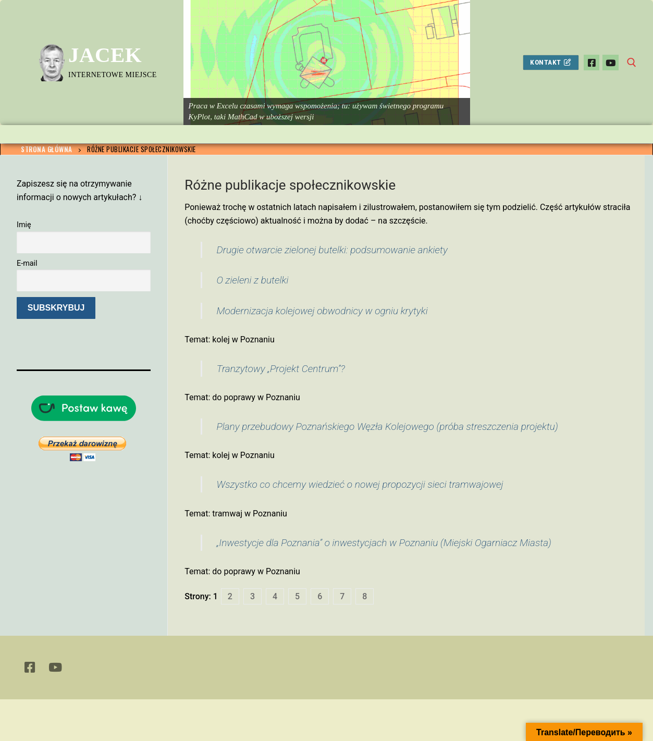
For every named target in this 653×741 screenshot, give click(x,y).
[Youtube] (610, 63)
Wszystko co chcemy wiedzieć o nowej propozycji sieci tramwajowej (359, 484)
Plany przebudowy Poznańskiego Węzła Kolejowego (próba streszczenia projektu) (387, 427)
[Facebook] (592, 63)
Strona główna (46, 149)
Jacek (105, 55)
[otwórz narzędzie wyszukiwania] (631, 62)
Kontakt (550, 62)
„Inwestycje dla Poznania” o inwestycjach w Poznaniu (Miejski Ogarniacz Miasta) (383, 543)
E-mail (27, 263)
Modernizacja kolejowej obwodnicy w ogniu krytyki (321, 311)
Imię (24, 224)
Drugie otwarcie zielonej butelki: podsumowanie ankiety (331, 250)
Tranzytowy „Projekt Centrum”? (280, 369)
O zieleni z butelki (252, 280)
